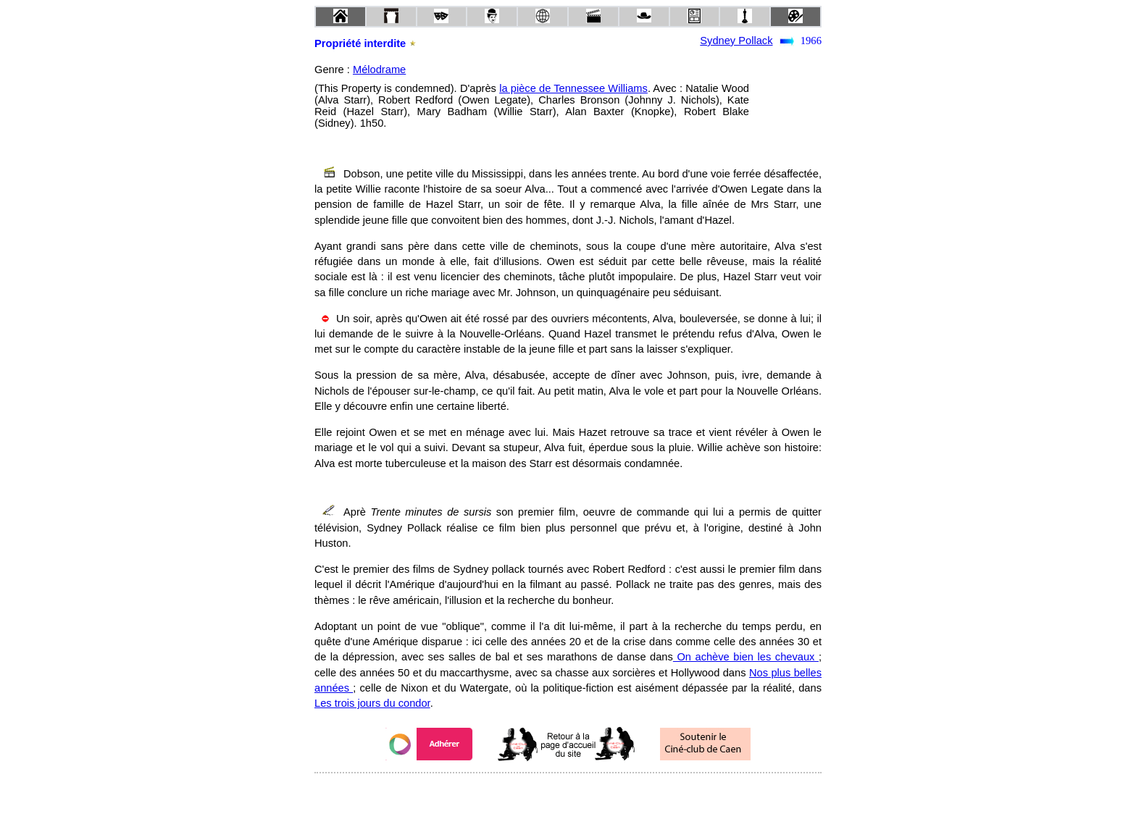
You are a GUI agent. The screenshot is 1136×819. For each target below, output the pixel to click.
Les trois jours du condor (372, 703)
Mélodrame (379, 69)
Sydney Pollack (736, 40)
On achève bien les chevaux (746, 657)
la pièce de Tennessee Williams (573, 88)
